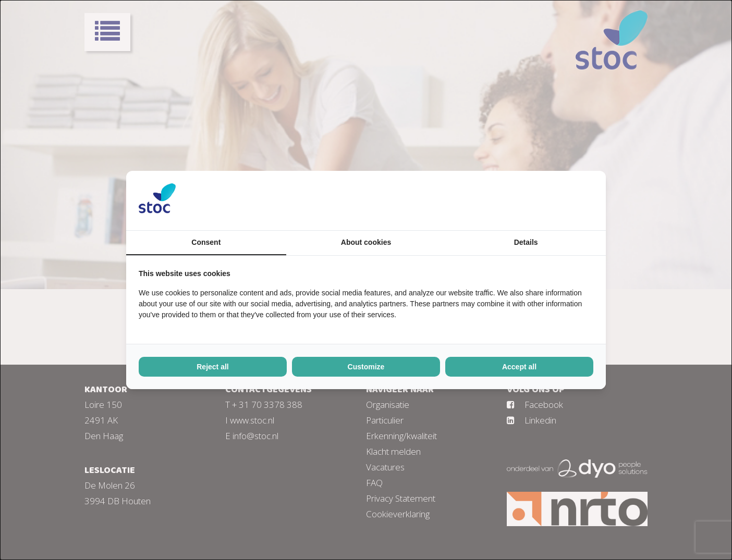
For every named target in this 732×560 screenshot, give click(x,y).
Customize (366, 367)
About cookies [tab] (366, 242)
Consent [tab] (206, 242)
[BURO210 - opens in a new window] (554, 200)
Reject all (212, 367)
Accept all (519, 367)
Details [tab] (526, 242)
